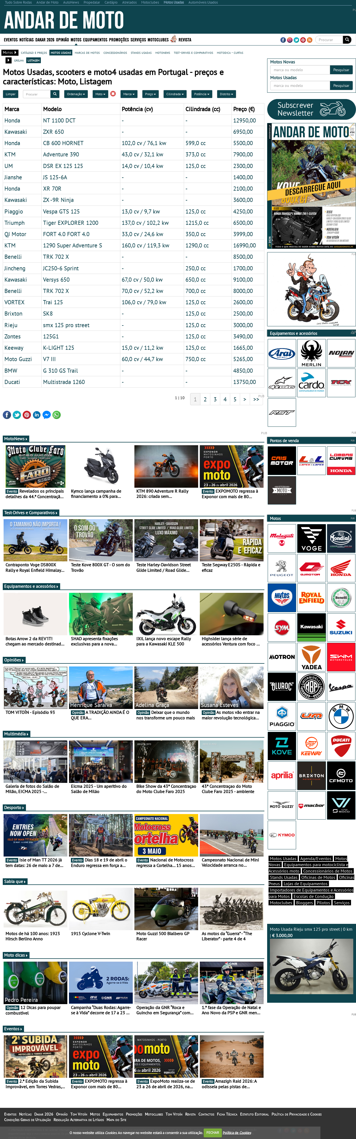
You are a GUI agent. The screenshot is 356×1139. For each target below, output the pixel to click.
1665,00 (243, 347)
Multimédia (16, 734)
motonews (162, 52)
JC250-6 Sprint (61, 268)
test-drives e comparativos (193, 52)
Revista (185, 39)
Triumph (14, 222)
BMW (10, 370)
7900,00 (243, 154)
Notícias (26, 39)
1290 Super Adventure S (72, 245)
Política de (237, 1132)
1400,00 (243, 177)
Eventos (11, 39)
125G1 (51, 336)
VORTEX (14, 302)
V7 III (49, 359)
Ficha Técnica (227, 1114)
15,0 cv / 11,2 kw (142, 347)
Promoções (119, 39)
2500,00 (243, 313)
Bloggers (304, 902)
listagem (33, 60)
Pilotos (323, 902)
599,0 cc (195, 143)
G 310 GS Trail (60, 370)
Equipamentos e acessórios (31, 586)
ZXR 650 (53, 131)
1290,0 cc (197, 245)
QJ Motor (15, 234)
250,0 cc (195, 268)
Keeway (13, 347)
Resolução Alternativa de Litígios (79, 1119)
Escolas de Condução (314, 896)
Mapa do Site (116, 1119)
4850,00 (243, 370)
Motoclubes (158, 39)
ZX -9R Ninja (58, 200)
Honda (12, 120)
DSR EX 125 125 (63, 166)
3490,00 (243, 336)
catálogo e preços (34, 52)
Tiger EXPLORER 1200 (70, 222)
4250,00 (243, 211)
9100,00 (243, 279)
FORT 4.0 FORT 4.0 (66, 234)
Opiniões (14, 660)
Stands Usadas (283, 877)
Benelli (13, 256)
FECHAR (212, 1132)
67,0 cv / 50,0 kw (142, 279)
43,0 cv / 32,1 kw (142, 154)
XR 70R (52, 188)
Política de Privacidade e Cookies (297, 1114)
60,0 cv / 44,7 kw (142, 359)
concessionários (115, 52)
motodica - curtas (230, 52)
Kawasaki (15, 131)
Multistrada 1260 (64, 382)
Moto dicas (16, 955)
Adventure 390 (61, 154)
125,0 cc (195, 166)
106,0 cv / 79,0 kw (144, 302)
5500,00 (243, 143)
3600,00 (243, 200)
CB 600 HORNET (63, 143)
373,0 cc (195, 154)
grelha (19, 60)
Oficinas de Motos (318, 877)
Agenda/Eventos (315, 858)
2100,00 (243, 188)
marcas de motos (87, 52)
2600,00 (243, 302)
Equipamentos (95, 39)
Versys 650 (56, 279)
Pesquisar (341, 69)
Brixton (13, 313)
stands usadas (141, 52)
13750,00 (244, 382)
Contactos (206, 1114)
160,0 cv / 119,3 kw (145, 245)
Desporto (14, 807)
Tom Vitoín (78, 1114)
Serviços (138, 39)
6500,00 (243, 222)
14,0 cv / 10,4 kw (142, 166)
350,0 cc (195, 234)
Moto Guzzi (18, 359)
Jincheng (14, 268)
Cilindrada (175, 94)
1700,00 (243, 268)
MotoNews (16, 438)
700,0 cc (195, 291)
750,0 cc (195, 359)
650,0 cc (195, 279)
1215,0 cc (197, 222)
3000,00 (243, 325)
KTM (10, 154)
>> (256, 399)
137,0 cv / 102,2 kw (145, 222)
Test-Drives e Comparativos (31, 512)
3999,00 (243, 234)
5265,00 (243, 359)
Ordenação (76, 94)
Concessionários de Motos (327, 871)
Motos (76, 39)
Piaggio (13, 211)
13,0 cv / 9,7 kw (141, 211)
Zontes (12, 336)
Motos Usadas (283, 858)
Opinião (62, 39)
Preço (150, 94)
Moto (100, 94)
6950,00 (243, 131)
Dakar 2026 (44, 39)
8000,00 (243, 291)
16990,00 (244, 245)
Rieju (10, 325)
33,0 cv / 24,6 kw (142, 234)
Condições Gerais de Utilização (27, 1119)
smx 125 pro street (66, 325)
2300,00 (243, 166)
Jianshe (13, 177)
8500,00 (243, 256)
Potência (201, 94)
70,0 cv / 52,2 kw (142, 291)
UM (8, 166)
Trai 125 (53, 302)
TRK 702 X (56, 256)
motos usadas (61, 52)
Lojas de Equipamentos (306, 883)
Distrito (226, 94)
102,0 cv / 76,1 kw (144, 143)
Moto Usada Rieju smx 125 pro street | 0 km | (312, 960)
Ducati (12, 382)
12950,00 (244, 120)
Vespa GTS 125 (61, 211)
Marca (129, 94)
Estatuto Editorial (254, 1114)
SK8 (48, 313)
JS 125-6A (55, 177)
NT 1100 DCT (59, 120)
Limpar (10, 94)
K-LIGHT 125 (58, 347)
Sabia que (15, 881)
